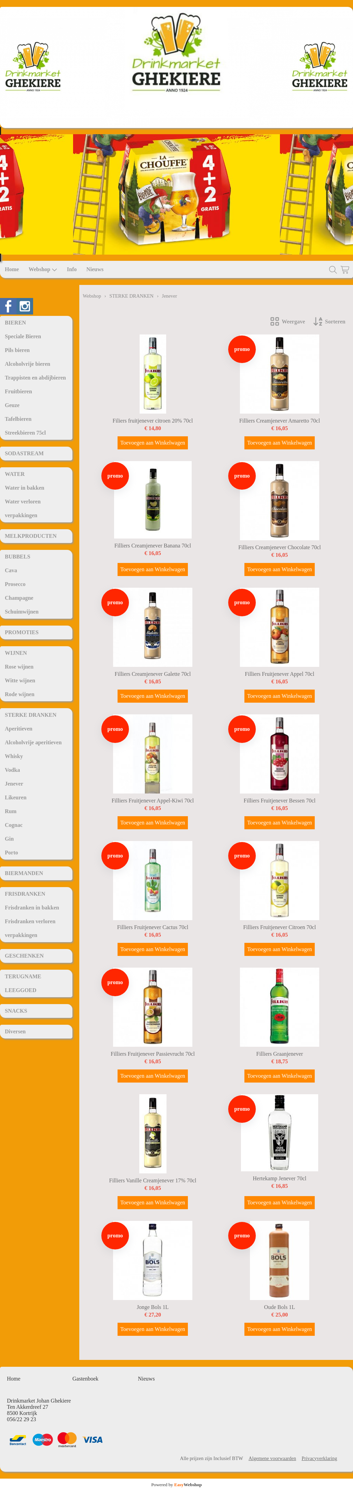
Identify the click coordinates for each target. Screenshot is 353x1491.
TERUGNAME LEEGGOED (23, 983)
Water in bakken (24, 488)
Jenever (14, 784)
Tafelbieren (18, 419)
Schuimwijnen (22, 612)
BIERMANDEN (24, 873)
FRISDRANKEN (25, 894)
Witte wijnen (20, 680)
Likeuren (16, 797)
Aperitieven (18, 729)
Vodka (12, 770)
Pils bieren (17, 350)
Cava (11, 570)
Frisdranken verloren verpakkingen (30, 928)
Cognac (14, 825)
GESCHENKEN (24, 956)
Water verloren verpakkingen (23, 508)
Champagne (19, 598)
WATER (15, 474)
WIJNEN (16, 653)
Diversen (15, 1031)
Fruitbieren (18, 391)
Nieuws (94, 269)
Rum (11, 811)
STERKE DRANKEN (31, 715)
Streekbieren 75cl (25, 433)
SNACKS (16, 1011)
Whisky (14, 756)
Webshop (43, 269)
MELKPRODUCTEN (31, 536)
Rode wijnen (19, 694)
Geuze (12, 405)
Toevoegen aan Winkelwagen (152, 443)
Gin (9, 839)
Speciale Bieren (23, 336)
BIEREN (15, 323)
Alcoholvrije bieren (27, 364)
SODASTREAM (24, 453)
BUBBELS (17, 557)
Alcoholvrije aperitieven (33, 742)
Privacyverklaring (319, 1458)
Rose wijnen (19, 667)
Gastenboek (85, 1379)
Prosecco (15, 584)
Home (12, 269)
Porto (11, 852)
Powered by (176, 1484)
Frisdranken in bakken (32, 907)
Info (72, 269)
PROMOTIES (22, 632)
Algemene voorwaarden (272, 1458)
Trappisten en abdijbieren (35, 378)
